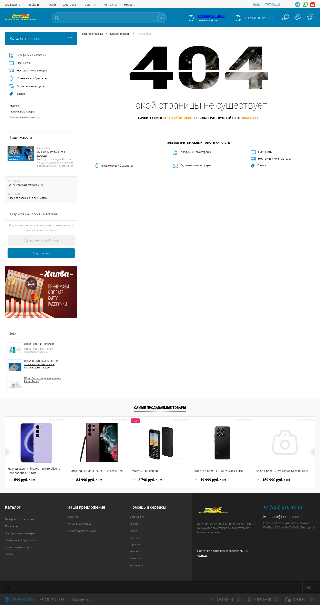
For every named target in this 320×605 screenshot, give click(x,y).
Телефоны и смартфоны (192, 152)
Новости (130, 4)
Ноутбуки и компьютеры (271, 158)
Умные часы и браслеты (114, 165)
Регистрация (271, 4)
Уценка (258, 165)
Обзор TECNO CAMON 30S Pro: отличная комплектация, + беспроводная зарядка (41, 364)
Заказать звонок (209, 20)
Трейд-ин (34, 4)
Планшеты (261, 152)
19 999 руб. (210, 480)
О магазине (12, 4)
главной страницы (180, 118)
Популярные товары (22, 111)
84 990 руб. (86, 480)
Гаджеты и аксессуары (192, 166)
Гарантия (89, 4)
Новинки (15, 105)
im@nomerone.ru (288, 516)
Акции (52, 4)
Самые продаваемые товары (160, 408)
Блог (13, 333)
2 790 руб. (147, 480)
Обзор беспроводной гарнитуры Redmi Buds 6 (42, 380)
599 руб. (21, 480)
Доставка (69, 4)
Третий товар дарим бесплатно (25, 184)
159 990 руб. (273, 480)
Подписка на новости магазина (34, 214)
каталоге (251, 118)
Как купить (136, 565)
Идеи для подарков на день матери (28, 198)
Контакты (110, 4)
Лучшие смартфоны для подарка (51, 154)
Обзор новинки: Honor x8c (39, 344)
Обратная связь (19, 599)
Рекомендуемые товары (25, 117)
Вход (256, 4)
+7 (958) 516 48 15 (211, 16)
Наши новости (21, 137)
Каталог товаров (41, 38)
